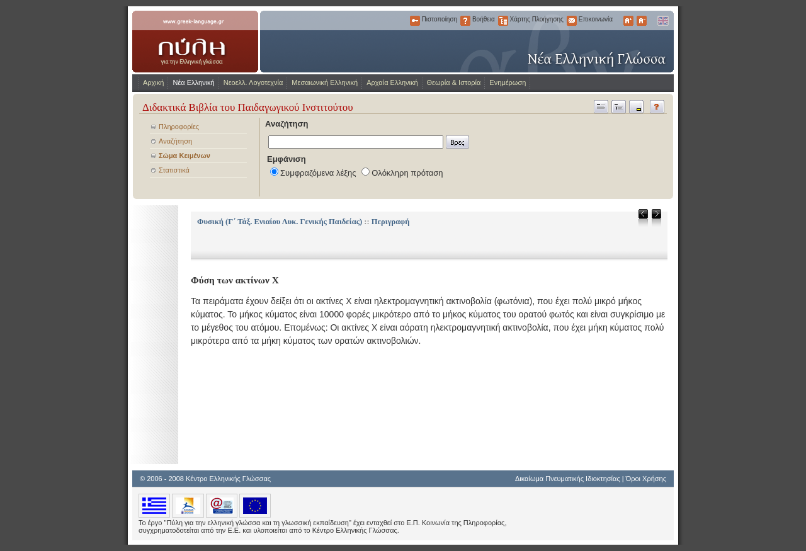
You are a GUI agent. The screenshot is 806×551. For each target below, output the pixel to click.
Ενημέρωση (507, 82)
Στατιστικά (174, 170)
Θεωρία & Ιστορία (454, 82)
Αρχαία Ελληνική (391, 82)
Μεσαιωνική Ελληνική (325, 82)
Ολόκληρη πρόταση (407, 173)
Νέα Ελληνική (193, 82)
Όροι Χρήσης (646, 478)
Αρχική (153, 82)
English (662, 21)
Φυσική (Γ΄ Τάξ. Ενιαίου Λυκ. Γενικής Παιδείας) (279, 221)
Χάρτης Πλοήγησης (503, 21)
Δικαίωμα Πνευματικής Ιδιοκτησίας (567, 478)
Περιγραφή (391, 221)
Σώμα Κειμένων (184, 155)
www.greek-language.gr (195, 41)
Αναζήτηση (175, 141)
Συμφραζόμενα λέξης (318, 173)
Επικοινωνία (572, 21)
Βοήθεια (465, 21)
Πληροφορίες (179, 126)
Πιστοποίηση (415, 21)
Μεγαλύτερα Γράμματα (628, 21)
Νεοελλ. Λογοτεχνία (253, 82)
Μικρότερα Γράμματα (642, 21)
